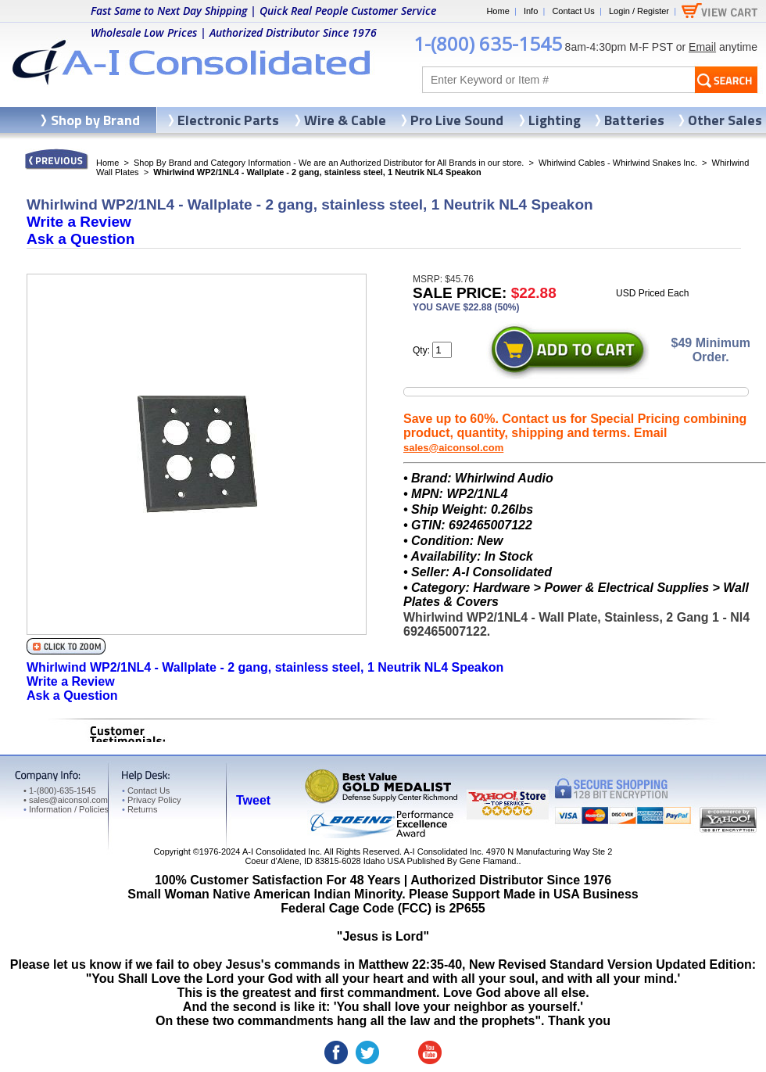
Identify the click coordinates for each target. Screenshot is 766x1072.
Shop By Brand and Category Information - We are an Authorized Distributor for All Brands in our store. (329, 162)
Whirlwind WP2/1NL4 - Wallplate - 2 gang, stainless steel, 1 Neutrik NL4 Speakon (265, 667)
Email (702, 47)
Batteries (634, 120)
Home (497, 11)
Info (531, 11)
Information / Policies (66, 809)
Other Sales (725, 120)
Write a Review (79, 221)
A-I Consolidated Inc (281, 851)
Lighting (554, 120)
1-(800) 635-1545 (487, 43)
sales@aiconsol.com (453, 448)
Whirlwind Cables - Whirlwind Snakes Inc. (618, 162)
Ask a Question (80, 239)
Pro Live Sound (456, 120)
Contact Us (573, 11)
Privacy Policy (151, 800)
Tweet (253, 800)
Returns (139, 809)
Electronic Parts (228, 120)
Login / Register (639, 11)
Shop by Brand (95, 120)
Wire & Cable (345, 120)
